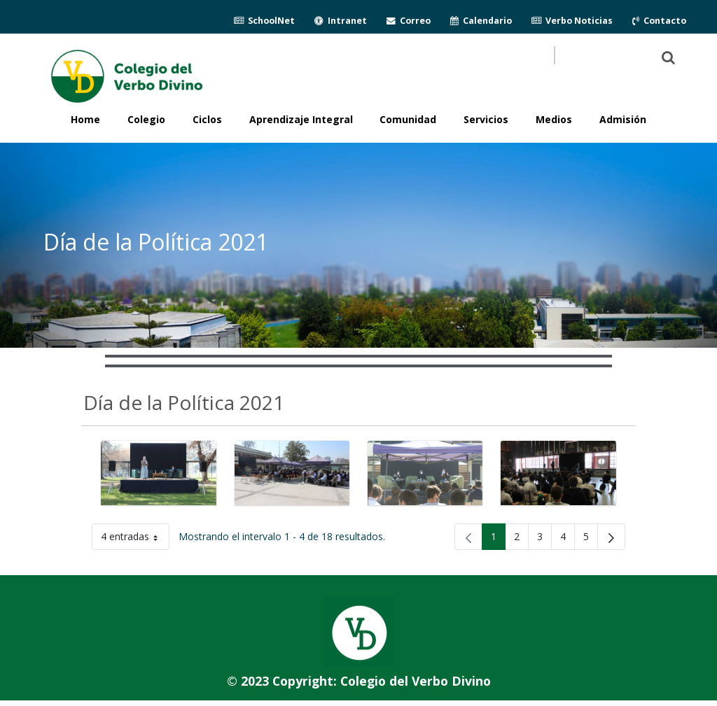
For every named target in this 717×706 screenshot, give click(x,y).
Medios (554, 119)
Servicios (486, 119)
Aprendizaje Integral (301, 119)
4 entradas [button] (135, 539)
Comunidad (408, 119)
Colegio (146, 119)
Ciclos (207, 119)
